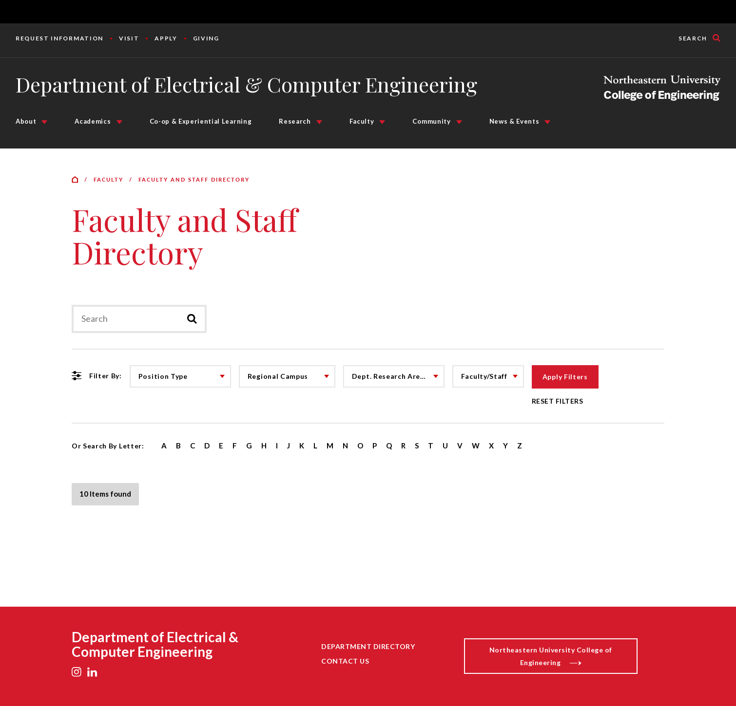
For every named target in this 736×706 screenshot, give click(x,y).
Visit (129, 38)
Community (431, 121)
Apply (166, 38)
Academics (93, 121)
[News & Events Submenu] (547, 122)
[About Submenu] (44, 122)
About (26, 121)
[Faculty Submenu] (382, 122)
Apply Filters (565, 376)
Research (294, 121)
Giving (206, 38)
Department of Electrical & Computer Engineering (246, 84)
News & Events (514, 121)
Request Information (59, 38)
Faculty (361, 121)
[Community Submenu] (459, 122)
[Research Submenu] (319, 122)
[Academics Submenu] (119, 122)
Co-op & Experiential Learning (201, 121)
